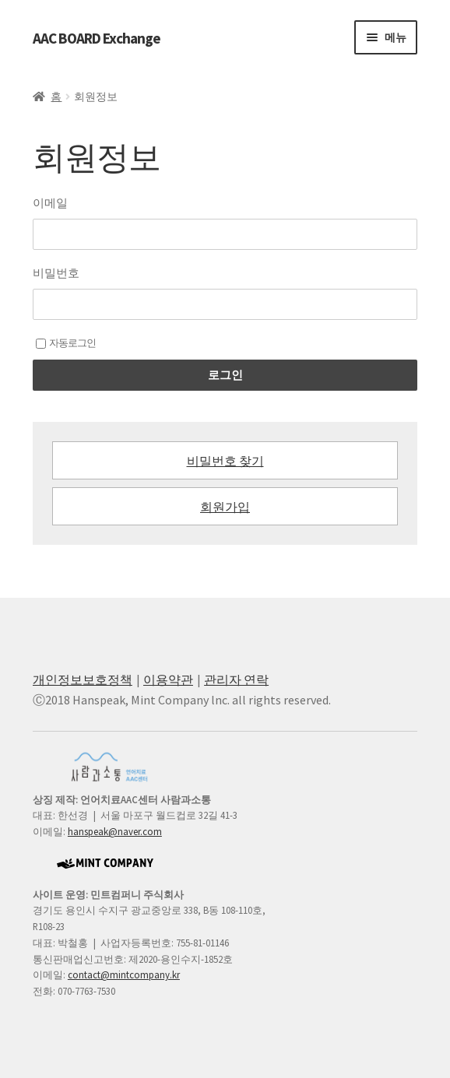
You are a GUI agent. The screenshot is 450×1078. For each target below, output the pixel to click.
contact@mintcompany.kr (124, 974)
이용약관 (168, 679)
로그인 (225, 374)
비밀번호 (56, 272)
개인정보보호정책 (82, 679)
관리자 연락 (236, 679)
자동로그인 (66, 342)
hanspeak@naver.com (115, 831)
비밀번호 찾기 (225, 461)
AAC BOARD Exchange (96, 38)
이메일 (50, 202)
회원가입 (225, 506)
